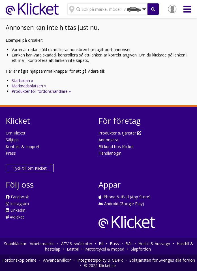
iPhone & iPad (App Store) (124, 196)
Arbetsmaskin (42, 243)
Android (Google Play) (121, 203)
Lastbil (73, 249)
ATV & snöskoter (76, 243)
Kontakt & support (23, 146)
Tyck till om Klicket (30, 168)
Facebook (17, 196)
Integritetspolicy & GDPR (100, 260)
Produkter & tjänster (119, 133)
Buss (114, 243)
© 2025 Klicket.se (100, 265)
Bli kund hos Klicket (116, 146)
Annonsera (108, 139)
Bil (101, 243)
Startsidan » (22, 80)
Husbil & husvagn (154, 243)
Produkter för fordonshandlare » (41, 91)
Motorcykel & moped (104, 249)
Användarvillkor (57, 260)
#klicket (15, 217)
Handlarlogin (109, 153)
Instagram (17, 203)
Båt (128, 243)
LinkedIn (15, 210)
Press (11, 153)
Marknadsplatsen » (29, 86)
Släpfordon (141, 249)
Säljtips (12, 139)
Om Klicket (15, 133)
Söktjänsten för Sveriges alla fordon (162, 260)
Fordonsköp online (19, 260)
